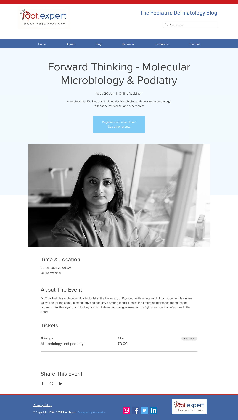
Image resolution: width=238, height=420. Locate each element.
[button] (128, 44)
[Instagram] (126, 410)
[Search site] (189, 24)
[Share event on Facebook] (42, 383)
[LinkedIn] (153, 410)
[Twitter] (144, 410)
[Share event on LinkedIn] (60, 383)
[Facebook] (135, 410)
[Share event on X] (51, 383)
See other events (119, 126)
